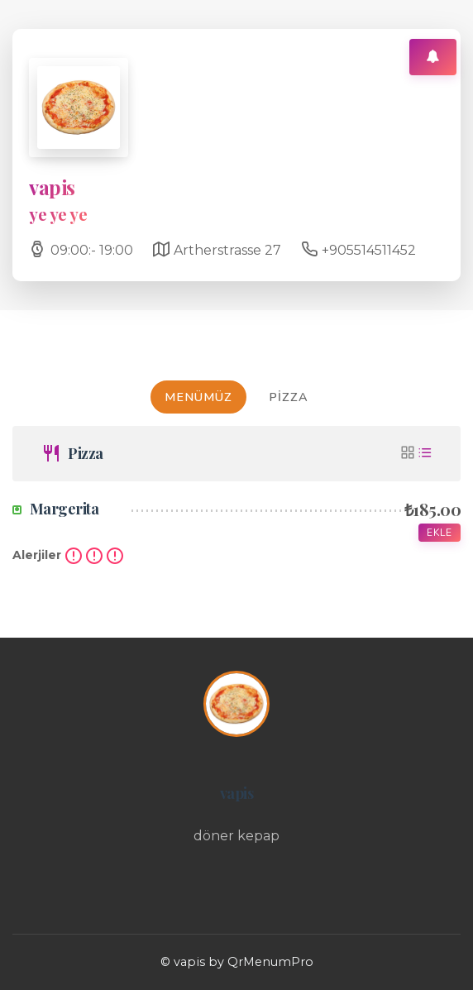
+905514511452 (369, 250)
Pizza (288, 397)
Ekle (439, 532)
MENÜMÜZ (198, 397)
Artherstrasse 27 (227, 250)
